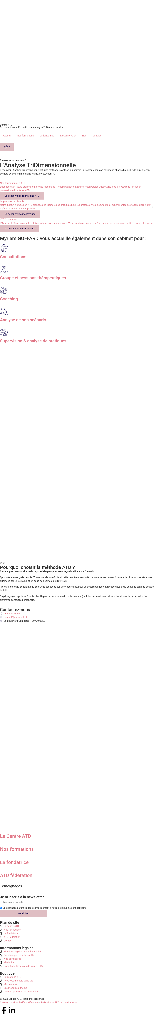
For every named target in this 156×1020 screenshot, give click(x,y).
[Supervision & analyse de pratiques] (4, 332)
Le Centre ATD (67, 135)
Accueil (7, 135)
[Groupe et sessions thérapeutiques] (4, 269)
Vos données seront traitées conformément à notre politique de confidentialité (45, 907)
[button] (3, 207)
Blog (84, 135)
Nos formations (25, 135)
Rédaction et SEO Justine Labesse (59, 1002)
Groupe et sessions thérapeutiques (33, 277)
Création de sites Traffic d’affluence (19, 1002)
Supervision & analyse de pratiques (33, 340)
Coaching (9, 298)
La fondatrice (47, 135)
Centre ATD (6, 124)
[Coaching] (4, 290)
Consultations (13, 256)
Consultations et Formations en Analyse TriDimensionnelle (31, 127)
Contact (96, 135)
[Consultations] (4, 248)
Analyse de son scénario (23, 319)
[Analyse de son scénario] (4, 311)
